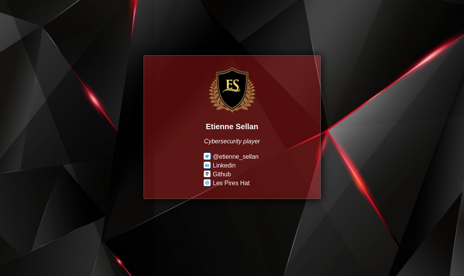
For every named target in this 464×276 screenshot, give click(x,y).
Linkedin (219, 165)
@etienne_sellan (231, 156)
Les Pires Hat (226, 183)
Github (217, 174)
